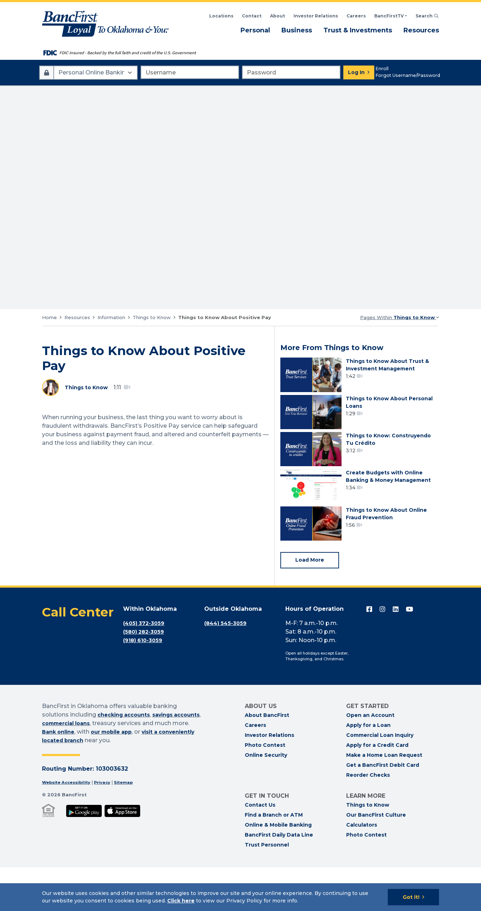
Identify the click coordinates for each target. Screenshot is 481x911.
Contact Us (260, 848)
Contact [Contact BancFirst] (251, 16)
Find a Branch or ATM (274, 858)
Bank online (96, 775)
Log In (356, 72)
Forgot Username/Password (408, 75)
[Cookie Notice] (240, 897)
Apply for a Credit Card (377, 789)
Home (49, 317)
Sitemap (133, 826)
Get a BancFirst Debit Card (382, 809)
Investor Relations (269, 779)
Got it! (411, 897)
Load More (311, 603)
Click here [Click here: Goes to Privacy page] (181, 900)
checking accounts (126, 758)
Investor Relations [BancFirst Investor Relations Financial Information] (316, 16)
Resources (421, 30)
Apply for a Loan (368, 769)
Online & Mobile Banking (278, 868)
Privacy (109, 826)
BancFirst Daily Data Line (279, 878)
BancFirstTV (389, 16)
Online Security (266, 799)
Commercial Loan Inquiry (379, 779)
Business (296, 30)
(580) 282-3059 (145, 675)
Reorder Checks (368, 819)
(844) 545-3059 (227, 666)
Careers (356, 16)
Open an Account (370, 759)
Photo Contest (265, 789)
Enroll (382, 68)
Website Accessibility (69, 826)
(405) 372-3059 (146, 666)
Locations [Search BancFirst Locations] (221, 16)
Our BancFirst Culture (376, 858)
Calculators (361, 868)
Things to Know (152, 317)
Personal (255, 30)
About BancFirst (267, 759)
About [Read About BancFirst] (277, 16)
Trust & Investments (357, 30)
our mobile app (154, 775)
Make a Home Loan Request (384, 799)
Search (427, 16)
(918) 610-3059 (145, 684)
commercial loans (100, 767)
